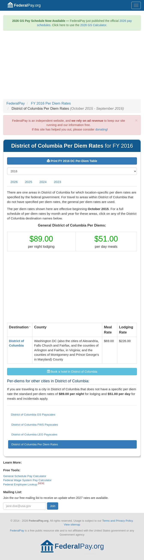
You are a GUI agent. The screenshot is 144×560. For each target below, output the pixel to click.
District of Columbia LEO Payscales (34, 434)
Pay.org (24, 5)
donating (101, 129)
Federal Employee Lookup (20, 484)
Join (52, 506)
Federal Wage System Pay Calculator (27, 480)
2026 (14, 182)
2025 (28, 182)
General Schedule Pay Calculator (24, 476)
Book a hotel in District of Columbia (72, 371)
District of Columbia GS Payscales (33, 414)
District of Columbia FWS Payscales (34, 424)
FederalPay (15, 103)
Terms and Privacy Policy (117, 520)
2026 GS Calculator (93, 25)
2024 (43, 182)
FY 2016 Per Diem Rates (51, 103)
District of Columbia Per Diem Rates (34, 444)
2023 (57, 182)
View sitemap (72, 524)
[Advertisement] (72, 67)
